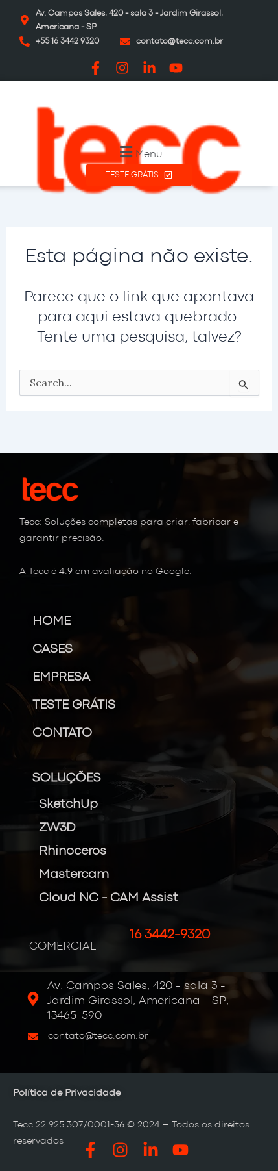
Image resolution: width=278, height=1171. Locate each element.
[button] (139, 152)
